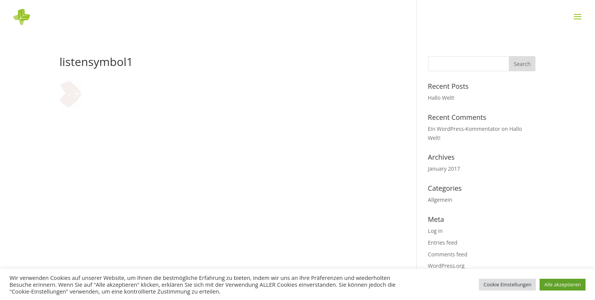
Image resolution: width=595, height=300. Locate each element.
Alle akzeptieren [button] (562, 284)
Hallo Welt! (441, 97)
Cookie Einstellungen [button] (507, 284)
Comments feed (448, 254)
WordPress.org (446, 265)
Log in (435, 230)
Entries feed (443, 242)
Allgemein (440, 199)
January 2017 (444, 168)
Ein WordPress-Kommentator (464, 128)
